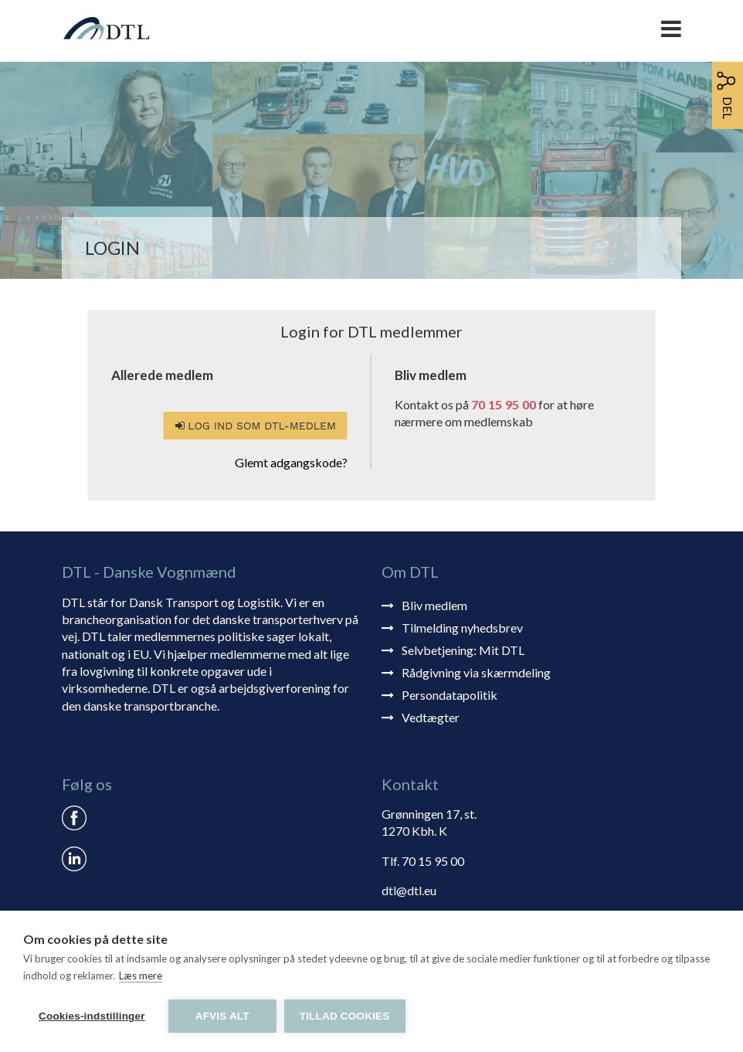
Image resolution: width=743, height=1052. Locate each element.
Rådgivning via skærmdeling (476, 672)
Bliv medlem (434, 605)
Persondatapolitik (449, 694)
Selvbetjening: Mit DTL (463, 650)
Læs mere (140, 975)
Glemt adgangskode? (291, 462)
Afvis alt (222, 1016)
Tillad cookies (345, 1016)
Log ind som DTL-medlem (255, 425)
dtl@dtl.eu (409, 890)
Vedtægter (431, 717)
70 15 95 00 (503, 404)
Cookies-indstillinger (92, 1016)
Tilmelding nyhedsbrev (462, 627)
